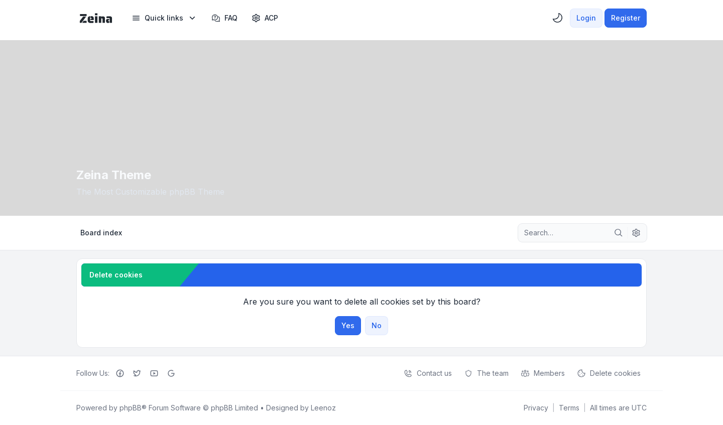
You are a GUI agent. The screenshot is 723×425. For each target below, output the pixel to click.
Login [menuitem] (586, 18)
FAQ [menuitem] (224, 18)
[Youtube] (154, 373)
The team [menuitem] (486, 373)
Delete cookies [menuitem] (609, 373)
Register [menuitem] (625, 18)
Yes (347, 325)
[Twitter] (137, 373)
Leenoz (323, 407)
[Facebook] (120, 373)
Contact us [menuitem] (428, 373)
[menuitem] (164, 18)
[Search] (618, 232)
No (377, 325)
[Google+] (171, 373)
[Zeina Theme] (95, 18)
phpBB (130, 407)
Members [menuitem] (543, 373)
